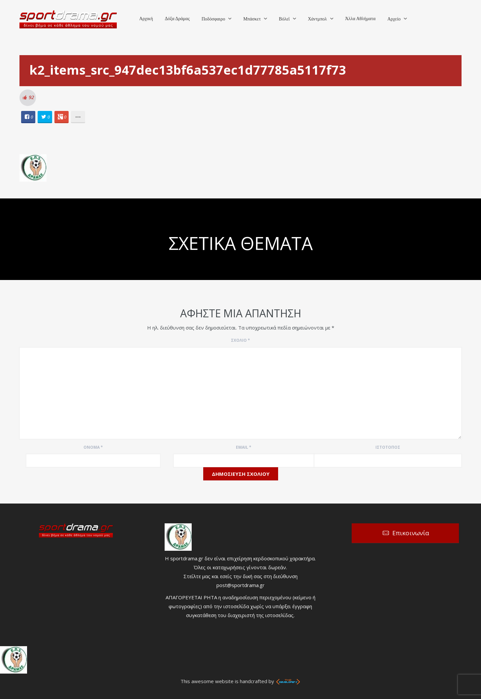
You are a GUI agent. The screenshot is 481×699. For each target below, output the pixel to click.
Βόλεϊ (284, 19)
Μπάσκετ (252, 19)
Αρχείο (394, 19)
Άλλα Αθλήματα (360, 18)
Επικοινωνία (410, 533)
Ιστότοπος (387, 447)
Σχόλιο (240, 340)
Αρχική (146, 18)
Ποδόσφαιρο (213, 19)
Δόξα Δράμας (177, 18)
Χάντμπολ (317, 19)
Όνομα (93, 447)
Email (243, 447)
